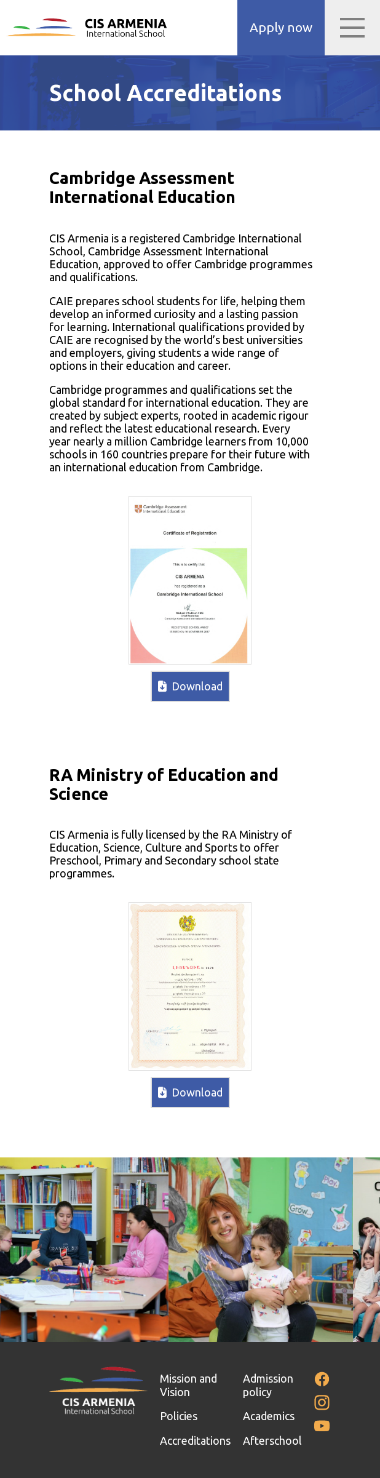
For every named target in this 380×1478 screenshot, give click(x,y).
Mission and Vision (188, 1385)
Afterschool (272, 1440)
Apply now (281, 27)
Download (190, 686)
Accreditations (195, 1440)
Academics (269, 1416)
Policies (178, 1416)
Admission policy (268, 1385)
